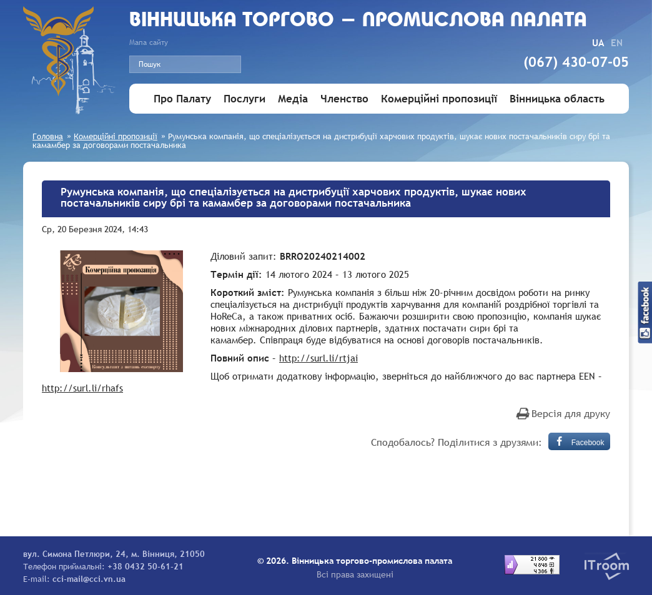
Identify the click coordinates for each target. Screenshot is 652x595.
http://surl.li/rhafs (82, 387)
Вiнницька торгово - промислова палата (358, 20)
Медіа (293, 99)
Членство (344, 99)
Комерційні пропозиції (439, 99)
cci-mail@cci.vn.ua (89, 578)
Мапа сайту (148, 42)
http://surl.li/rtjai (318, 358)
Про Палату (182, 99)
